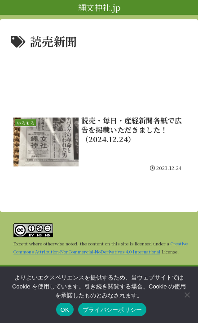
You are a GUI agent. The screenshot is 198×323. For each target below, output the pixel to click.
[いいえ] (186, 294)
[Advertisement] (99, 78)
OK (65, 309)
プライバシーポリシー (112, 309)
